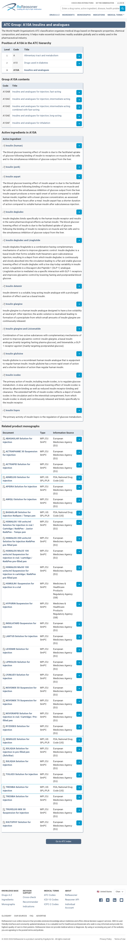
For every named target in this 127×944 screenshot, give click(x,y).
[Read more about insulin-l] (79, 410)
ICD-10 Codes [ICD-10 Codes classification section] (51, 899)
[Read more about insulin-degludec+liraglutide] (79, 240)
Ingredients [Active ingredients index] (68, 15)
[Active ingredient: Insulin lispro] (13, 410)
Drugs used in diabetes (36, 62)
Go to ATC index (63, 841)
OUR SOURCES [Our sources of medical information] (20, 916)
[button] (101, 900)
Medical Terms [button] (115, 15)
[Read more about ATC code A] (79, 56)
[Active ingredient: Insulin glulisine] (14, 353)
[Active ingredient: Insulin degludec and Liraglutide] (23, 240)
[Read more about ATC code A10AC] (79, 99)
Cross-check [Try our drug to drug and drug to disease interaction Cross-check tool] (29, 897)
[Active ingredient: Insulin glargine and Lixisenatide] (23, 328)
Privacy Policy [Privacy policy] (106, 939)
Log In (120, 3)
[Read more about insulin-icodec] (79, 375)
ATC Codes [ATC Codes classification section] (50, 895)
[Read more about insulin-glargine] (79, 304)
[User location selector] (119, 891)
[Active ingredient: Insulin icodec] (13, 375)
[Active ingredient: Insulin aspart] (13, 176)
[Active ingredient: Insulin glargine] (14, 304)
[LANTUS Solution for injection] (22, 636)
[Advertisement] (63, 863)
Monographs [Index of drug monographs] (8, 904)
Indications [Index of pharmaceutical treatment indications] (28, 906)
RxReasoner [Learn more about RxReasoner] (71, 895)
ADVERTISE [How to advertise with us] (41, 916)
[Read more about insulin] (79, 145)
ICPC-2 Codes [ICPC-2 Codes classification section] (51, 904)
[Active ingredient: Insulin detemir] (14, 286)
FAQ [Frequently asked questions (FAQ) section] (31, 916)
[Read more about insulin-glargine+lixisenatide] (79, 328)
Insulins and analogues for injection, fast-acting (36, 91)
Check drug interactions (82, 3)
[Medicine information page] (79, 439)
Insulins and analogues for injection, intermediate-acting (41, 99)
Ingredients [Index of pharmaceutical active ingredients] (7, 899)
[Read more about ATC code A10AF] (79, 123)
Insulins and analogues (36, 70)
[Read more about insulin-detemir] (79, 286)
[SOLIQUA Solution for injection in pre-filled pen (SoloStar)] (16, 752)
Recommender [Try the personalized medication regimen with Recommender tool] (30, 902)
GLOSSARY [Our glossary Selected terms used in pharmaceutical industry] (6, 916)
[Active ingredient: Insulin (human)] (14, 145)
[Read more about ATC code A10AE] (79, 116)
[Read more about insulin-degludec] (79, 212)
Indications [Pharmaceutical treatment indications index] (99, 15)
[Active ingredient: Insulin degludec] (15, 212)
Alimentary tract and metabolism (41, 55)
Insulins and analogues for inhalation (31, 122)
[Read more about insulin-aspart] (79, 176)
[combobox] (90, 8)
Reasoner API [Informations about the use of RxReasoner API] (72, 899)
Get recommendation (105, 3)
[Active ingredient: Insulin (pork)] (13, 167)
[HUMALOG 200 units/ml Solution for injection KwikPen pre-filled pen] (19, 541)
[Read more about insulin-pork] (79, 167)
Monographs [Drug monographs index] (84, 15)
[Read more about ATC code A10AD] (79, 107)
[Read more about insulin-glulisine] (79, 353)
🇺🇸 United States (104, 891)
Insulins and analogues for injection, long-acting (37, 115)
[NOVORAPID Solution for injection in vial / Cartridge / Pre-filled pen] (20, 717)
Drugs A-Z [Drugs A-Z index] (55, 15)
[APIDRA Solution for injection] (21, 486)
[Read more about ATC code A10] (79, 63)
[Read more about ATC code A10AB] (79, 92)
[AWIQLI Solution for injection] (21, 499)
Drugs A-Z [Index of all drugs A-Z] (7, 895)
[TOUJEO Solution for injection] (22, 774)
